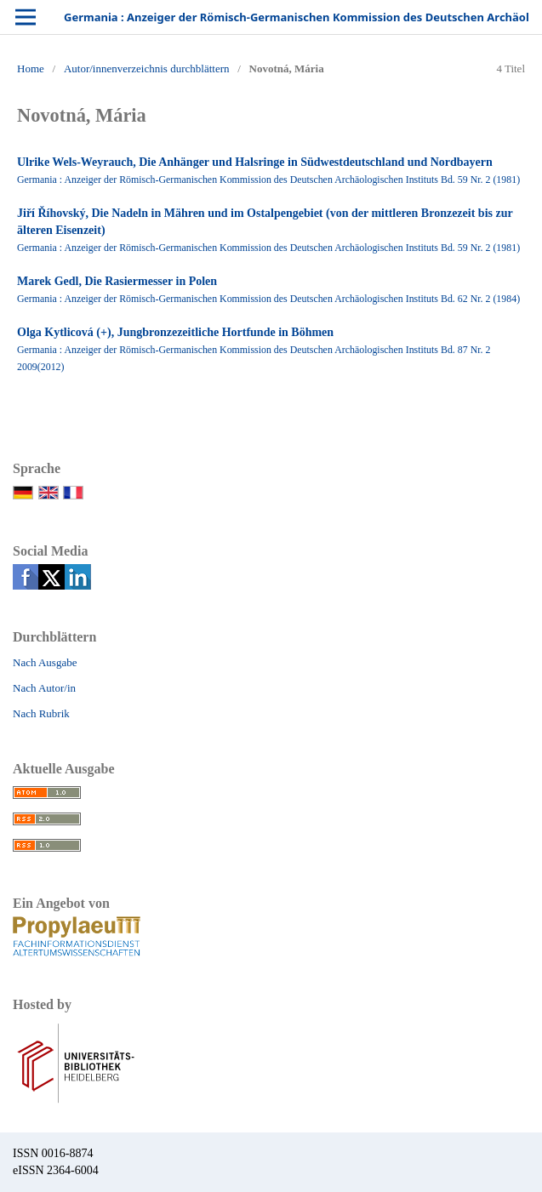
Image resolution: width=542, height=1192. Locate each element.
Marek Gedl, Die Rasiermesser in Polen (117, 281)
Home (30, 68)
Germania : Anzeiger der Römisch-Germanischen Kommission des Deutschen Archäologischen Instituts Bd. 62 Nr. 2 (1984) (268, 299)
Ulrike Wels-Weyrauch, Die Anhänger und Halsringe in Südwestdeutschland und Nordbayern (255, 162)
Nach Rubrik (41, 713)
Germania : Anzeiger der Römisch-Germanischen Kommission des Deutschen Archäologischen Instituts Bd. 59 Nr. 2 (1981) (268, 179)
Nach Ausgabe (45, 662)
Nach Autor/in (44, 688)
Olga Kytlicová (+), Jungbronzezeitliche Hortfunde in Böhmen (175, 332)
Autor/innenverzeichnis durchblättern (147, 68)
